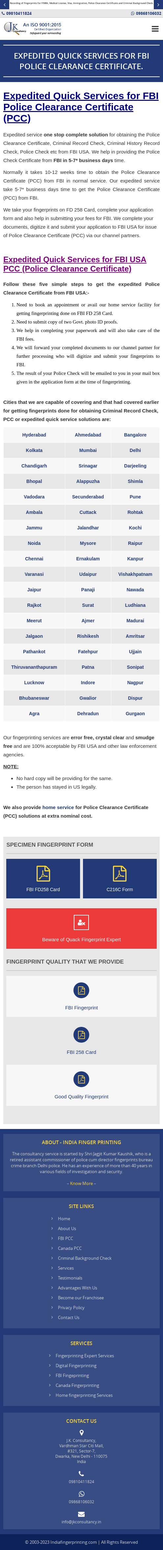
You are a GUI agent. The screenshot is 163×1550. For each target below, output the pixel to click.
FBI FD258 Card (43, 878)
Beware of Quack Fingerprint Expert (81, 928)
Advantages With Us (77, 1288)
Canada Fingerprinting (77, 1385)
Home (64, 1219)
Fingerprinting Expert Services (85, 1356)
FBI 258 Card (81, 1041)
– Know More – (81, 1183)
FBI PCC (65, 1238)
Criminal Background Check (85, 1258)
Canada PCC (70, 1248)
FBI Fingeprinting (72, 1375)
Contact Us (68, 1317)
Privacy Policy (71, 1307)
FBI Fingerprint (81, 996)
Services (66, 1268)
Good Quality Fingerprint (81, 1085)
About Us (67, 1228)
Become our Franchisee (81, 1298)
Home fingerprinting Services (84, 1395)
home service (58, 807)
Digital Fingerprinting (76, 1365)
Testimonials (70, 1278)
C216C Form (120, 878)
